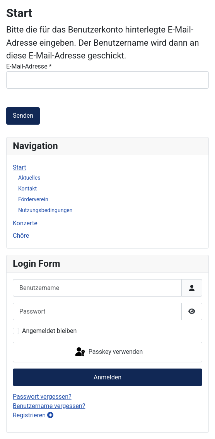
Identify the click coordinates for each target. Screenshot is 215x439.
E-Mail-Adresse (28, 66)
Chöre (21, 235)
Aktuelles (29, 178)
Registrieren (33, 415)
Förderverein (33, 199)
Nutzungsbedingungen (45, 210)
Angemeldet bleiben (49, 330)
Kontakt (27, 188)
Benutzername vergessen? (49, 406)
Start (19, 167)
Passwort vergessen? (42, 396)
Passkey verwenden (108, 352)
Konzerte (25, 223)
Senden (23, 115)
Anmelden (107, 377)
